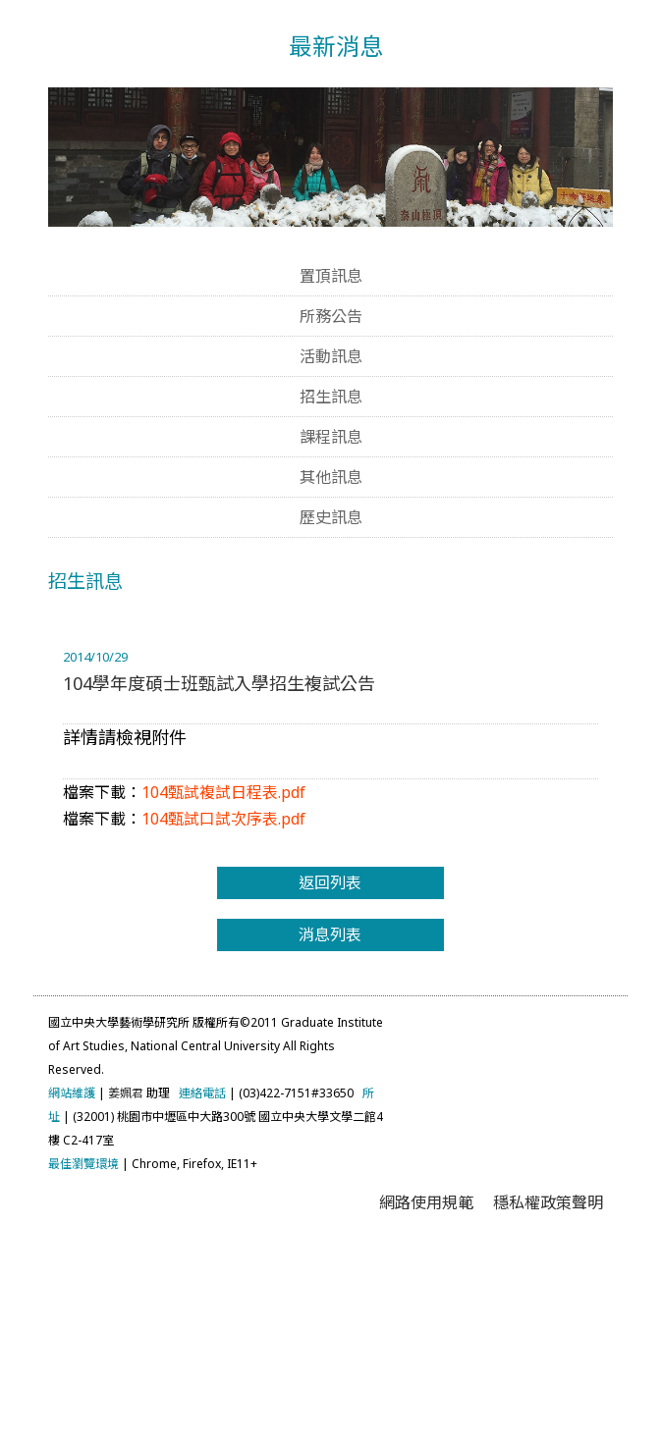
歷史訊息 (331, 708)
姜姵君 (125, 1283)
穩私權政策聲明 (548, 1393)
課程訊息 (331, 627)
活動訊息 (331, 547)
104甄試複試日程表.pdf (223, 981)
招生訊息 (331, 587)
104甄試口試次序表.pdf (223, 1008)
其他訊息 (331, 667)
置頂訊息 (331, 466)
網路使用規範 (426, 1393)
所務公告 (331, 506)
